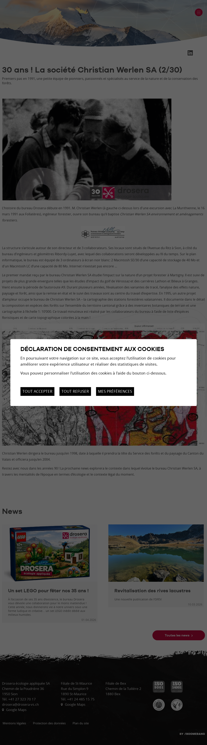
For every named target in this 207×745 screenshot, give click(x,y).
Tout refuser (75, 391)
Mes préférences (115, 391)
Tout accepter (37, 391)
